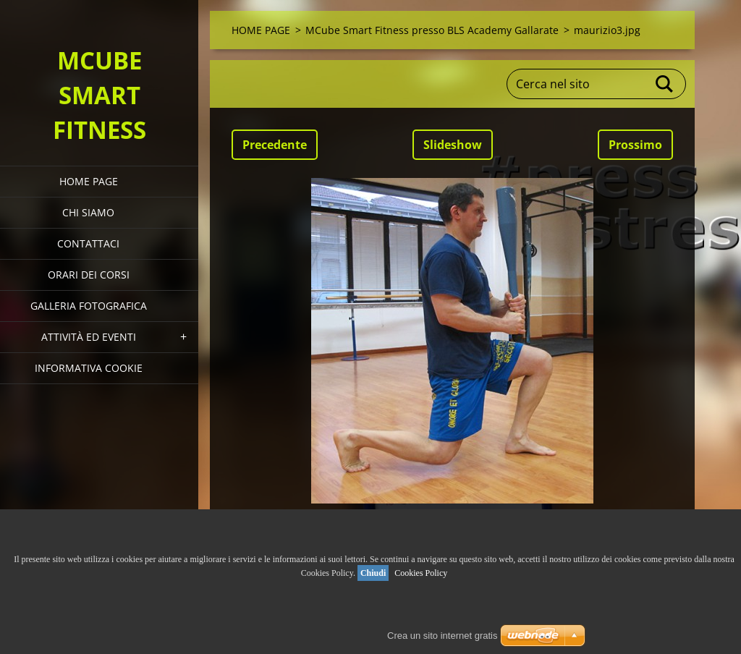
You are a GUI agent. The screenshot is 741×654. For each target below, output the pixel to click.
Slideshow (452, 145)
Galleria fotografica (88, 306)
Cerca (665, 84)
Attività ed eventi (88, 337)
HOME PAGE (88, 181)
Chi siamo (88, 212)
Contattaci (88, 243)
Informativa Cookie (89, 368)
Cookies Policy (420, 573)
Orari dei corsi (89, 274)
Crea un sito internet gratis (442, 635)
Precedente (274, 145)
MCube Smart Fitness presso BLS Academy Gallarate (432, 30)
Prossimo (635, 145)
